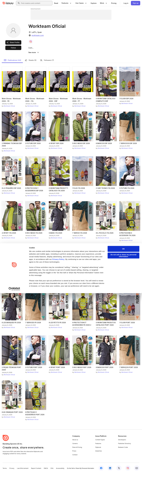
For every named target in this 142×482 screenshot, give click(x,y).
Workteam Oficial (9, 114)
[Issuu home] (8, 3)
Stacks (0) (30, 68)
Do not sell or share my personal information (123, 444)
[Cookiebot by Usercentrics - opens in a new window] (14, 477)
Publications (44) (12, 68)
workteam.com (38, 35)
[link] (56, 3)
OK (123, 438)
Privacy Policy (58, 448)
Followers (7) (47, 68)
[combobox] (36, 3)
